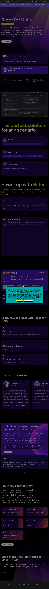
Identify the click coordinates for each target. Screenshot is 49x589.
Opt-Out (33, 298)
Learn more (27, 292)
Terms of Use (31, 296)
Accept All (19, 300)
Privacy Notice (22, 296)
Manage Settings (28, 300)
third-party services (15, 297)
